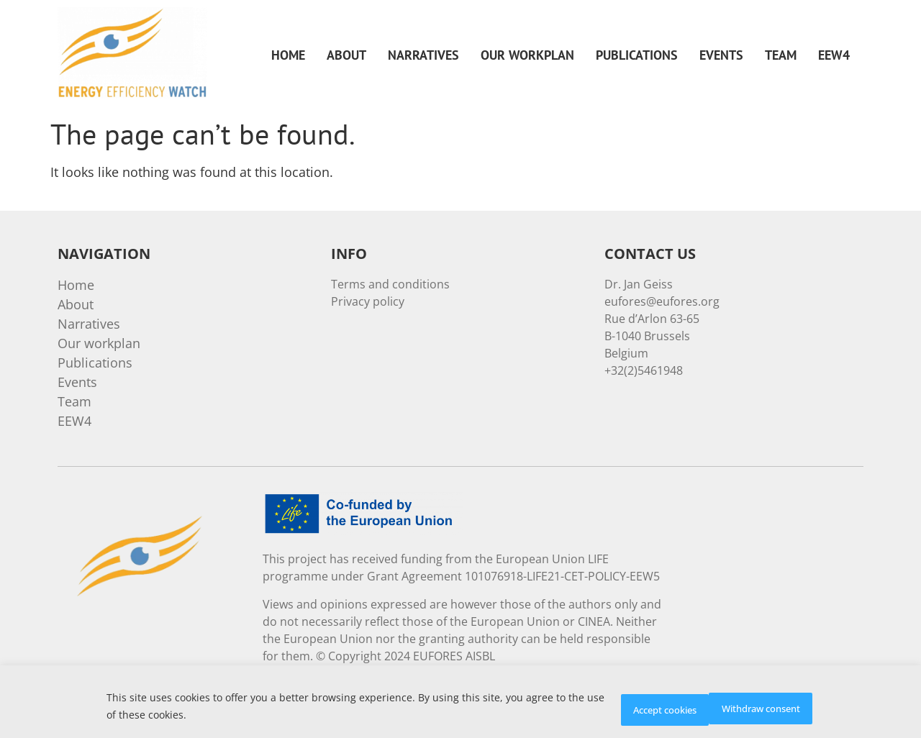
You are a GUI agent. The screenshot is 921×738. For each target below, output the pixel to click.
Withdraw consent (631, 708)
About (346, 55)
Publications (637, 55)
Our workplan (527, 55)
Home (288, 55)
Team (781, 55)
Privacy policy (367, 301)
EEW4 (834, 55)
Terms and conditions (390, 284)
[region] (460, 704)
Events (721, 55)
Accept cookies (758, 708)
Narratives (423, 55)
